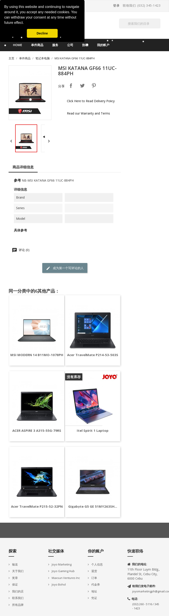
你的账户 (96, 551)
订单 (94, 578)
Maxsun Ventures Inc (65, 578)
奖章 (14, 578)
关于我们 (17, 571)
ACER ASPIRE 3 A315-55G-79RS (36, 430)
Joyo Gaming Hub (63, 571)
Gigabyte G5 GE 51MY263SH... (92, 506)
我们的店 (17, 591)
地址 (94, 591)
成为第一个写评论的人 (65, 268)
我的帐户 (103, 45)
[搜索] (139, 23)
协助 (85, 45)
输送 (14, 564)
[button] (25, 23)
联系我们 (17, 598)
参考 (17, 180)
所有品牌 (17, 605)
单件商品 (37, 45)
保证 (14, 584)
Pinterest (93, 85)
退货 (94, 571)
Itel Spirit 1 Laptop (92, 430)
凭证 (94, 598)
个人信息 (97, 564)
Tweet (82, 85)
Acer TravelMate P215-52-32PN (37, 506)
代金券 (95, 584)
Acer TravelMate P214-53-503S (92, 355)
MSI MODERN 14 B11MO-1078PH (36, 355)
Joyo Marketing (61, 564)
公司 (70, 45)
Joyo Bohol (58, 584)
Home (17, 45)
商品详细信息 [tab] (23, 167)
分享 (70, 85)
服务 (55, 45)
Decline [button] (42, 33)
